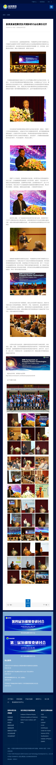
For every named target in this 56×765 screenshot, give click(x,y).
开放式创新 (29, 699)
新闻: (8, 15)
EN (50, 1)
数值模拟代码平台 (18, 702)
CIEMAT (43, 722)
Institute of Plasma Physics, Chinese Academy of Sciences (29, 716)
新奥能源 (10, 720)
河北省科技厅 (11, 736)
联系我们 (42, 1)
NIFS (42, 720)
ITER (42, 714)
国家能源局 (11, 728)
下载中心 (34, 1)
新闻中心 (39, 699)
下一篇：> (46, 604)
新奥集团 (10, 717)
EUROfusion (44, 728)
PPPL (22, 722)
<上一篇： (10, 604)
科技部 (9, 722)
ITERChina (44, 717)
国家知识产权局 (12, 730)
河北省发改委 (11, 733)
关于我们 (10, 699)
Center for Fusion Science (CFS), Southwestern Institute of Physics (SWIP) (46, 736)
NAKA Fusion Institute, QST (28, 720)
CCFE (42, 725)
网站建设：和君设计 (12, 759)
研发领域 (19, 699)
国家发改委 (11, 725)
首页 (4, 15)
